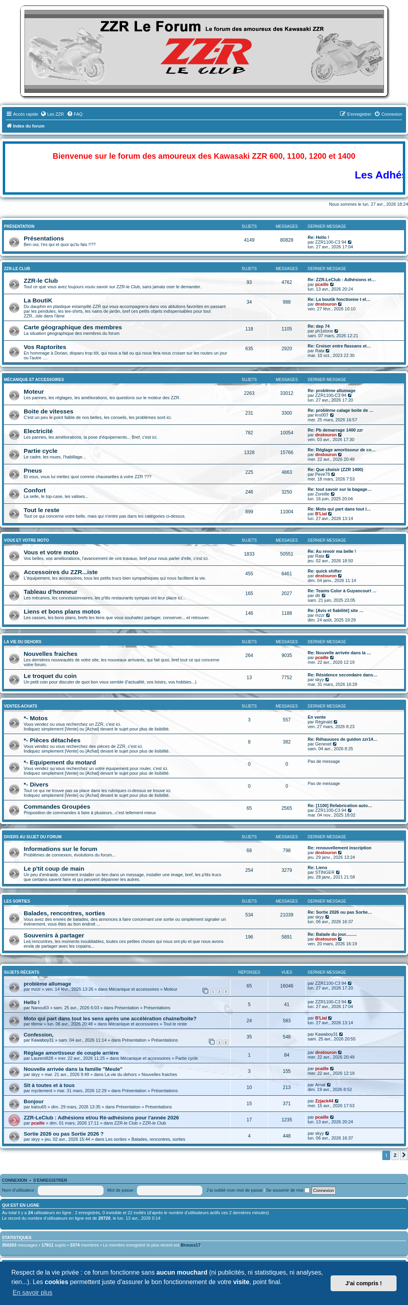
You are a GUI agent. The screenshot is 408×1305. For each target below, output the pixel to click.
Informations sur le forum (60, 848)
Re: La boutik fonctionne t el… (339, 299)
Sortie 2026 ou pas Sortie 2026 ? (63, 1134)
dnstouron (326, 304)
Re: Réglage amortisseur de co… (342, 449)
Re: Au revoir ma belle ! (332, 551)
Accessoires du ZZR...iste (61, 572)
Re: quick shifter (325, 571)
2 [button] (395, 1155)
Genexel (323, 744)
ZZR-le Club (17, 269)
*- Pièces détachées (52, 740)
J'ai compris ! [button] (364, 1283)
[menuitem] (52, 114)
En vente (317, 717)
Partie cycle (41, 450)
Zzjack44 (324, 1100)
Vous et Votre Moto (26, 540)
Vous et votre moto (51, 552)
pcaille (322, 284)
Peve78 (322, 474)
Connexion (14, 1180)
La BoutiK (38, 300)
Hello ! (31, 1002)
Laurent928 (42, 1058)
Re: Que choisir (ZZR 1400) (335, 469)
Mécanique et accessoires (34, 379)
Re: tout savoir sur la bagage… (340, 489)
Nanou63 (40, 1007)
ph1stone (324, 331)
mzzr (320, 615)
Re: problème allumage (331, 390)
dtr (317, 595)
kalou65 (39, 1106)
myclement (41, 1090)
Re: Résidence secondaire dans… (343, 674)
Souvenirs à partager (54, 935)
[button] (404, 1155)
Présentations (44, 238)
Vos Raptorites (45, 347)
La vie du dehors (22, 642)
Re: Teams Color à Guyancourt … (342, 590)
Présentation (19, 226)
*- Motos (36, 718)
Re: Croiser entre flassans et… (339, 346)
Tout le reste (41, 510)
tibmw (37, 1023)
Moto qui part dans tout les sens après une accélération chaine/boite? (110, 1018)
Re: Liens (317, 867)
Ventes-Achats (20, 706)
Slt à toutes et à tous (49, 1085)
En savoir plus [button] (33, 1292)
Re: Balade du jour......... (332, 934)
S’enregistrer (50, 1180)
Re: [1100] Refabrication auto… (340, 805)
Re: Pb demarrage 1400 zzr (335, 430)
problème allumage (47, 984)
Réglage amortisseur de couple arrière (71, 1053)
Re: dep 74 (319, 326)
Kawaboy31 (42, 1040)
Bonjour (34, 1101)
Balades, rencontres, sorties (64, 913)
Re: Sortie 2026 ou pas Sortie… (340, 912)
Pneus (33, 470)
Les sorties (17, 901)
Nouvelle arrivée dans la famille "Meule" (73, 1069)
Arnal (320, 1084)
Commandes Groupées (57, 806)
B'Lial (321, 513)
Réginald (323, 721)
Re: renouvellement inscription (339, 847)
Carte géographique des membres (73, 327)
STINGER (325, 872)
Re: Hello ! (318, 237)
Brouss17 (190, 1245)
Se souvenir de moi (288, 1190)
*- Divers (36, 784)
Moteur (34, 391)
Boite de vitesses (48, 411)
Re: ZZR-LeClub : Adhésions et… (342, 279)
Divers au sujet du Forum (33, 837)
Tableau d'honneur (50, 591)
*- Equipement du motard (60, 762)
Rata (319, 350)
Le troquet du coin (50, 675)
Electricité (38, 431)
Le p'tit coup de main (54, 868)
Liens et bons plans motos (62, 611)
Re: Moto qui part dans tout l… (339, 509)
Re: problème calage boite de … (341, 410)
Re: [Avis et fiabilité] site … (335, 610)
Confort (35, 490)
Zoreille (322, 494)
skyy (319, 679)
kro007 (322, 415)
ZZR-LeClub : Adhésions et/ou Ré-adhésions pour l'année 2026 (101, 1118)
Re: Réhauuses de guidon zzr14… (343, 739)
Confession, (38, 1035)
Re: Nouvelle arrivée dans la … (339, 652)
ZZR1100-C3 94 (330, 242)
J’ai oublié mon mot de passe (234, 1190)
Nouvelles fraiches (50, 653)
